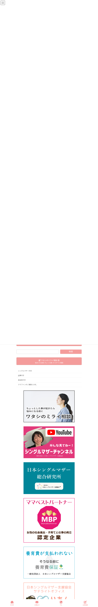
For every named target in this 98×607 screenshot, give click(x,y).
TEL (61, 603)
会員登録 (85, 603)
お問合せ (36, 603)
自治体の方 (22, 380)
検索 (71, 352)
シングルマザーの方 (25, 371)
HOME (12, 603)
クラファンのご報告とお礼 (27, 385)
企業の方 (21, 375)
